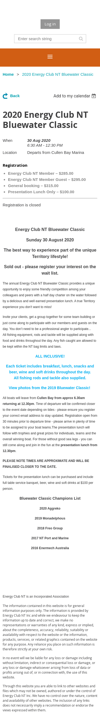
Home (8, 74)
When (8, 140)
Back (15, 95)
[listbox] (75, 96)
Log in (50, 23)
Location (10, 152)
